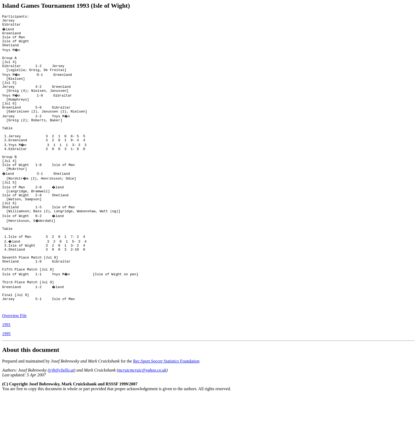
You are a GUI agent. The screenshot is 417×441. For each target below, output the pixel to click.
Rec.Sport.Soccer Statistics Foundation (166, 406)
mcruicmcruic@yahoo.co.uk (142, 415)
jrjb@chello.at (61, 415)
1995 (6, 379)
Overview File (14, 361)
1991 (6, 370)
